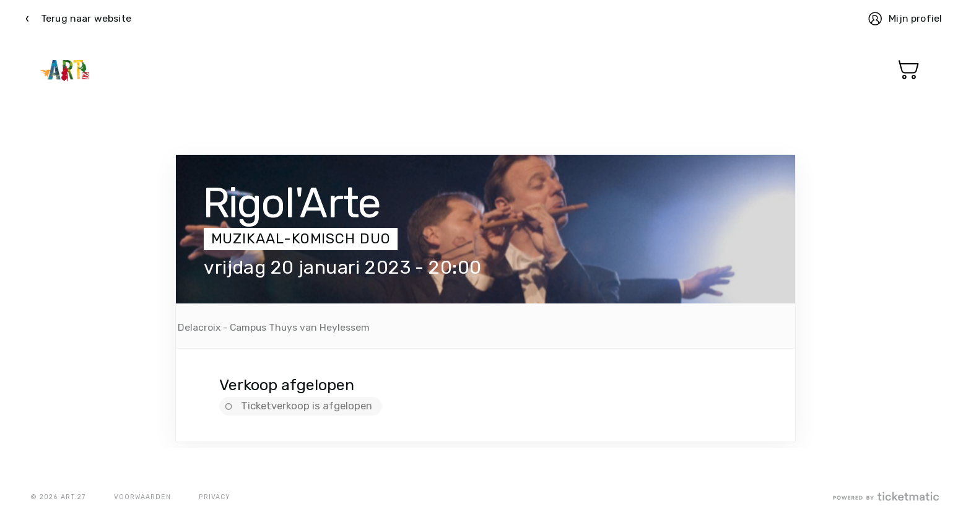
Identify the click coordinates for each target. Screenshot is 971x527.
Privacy (214, 497)
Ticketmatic (65, 70)
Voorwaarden (142, 497)
